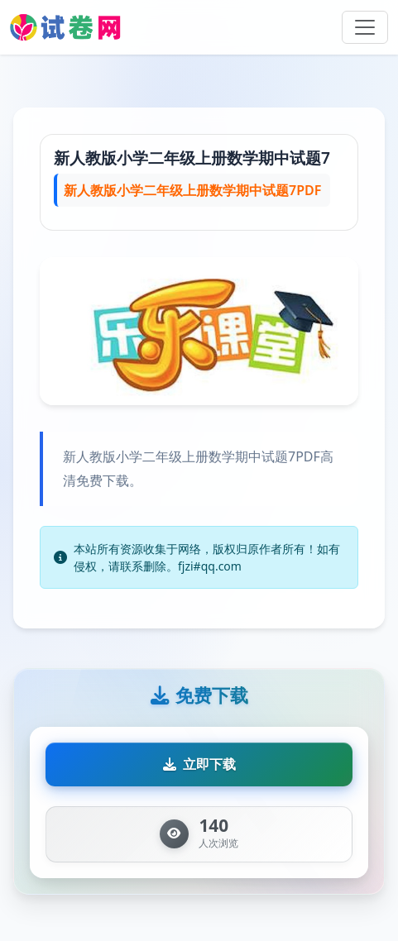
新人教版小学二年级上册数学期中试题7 (192, 157)
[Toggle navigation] (365, 27)
